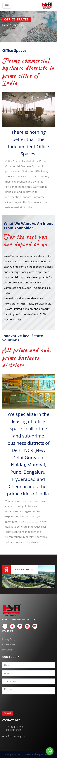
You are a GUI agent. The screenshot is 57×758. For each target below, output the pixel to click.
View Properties (24, 569)
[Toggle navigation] (6, 6)
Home (6, 25)
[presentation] (25, 703)
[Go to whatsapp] (50, 751)
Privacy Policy (9, 639)
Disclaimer (7, 649)
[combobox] (5, 681)
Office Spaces (19, 25)
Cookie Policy (8, 644)
